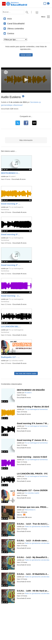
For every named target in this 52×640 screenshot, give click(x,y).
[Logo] (6, 72)
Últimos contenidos (15, 28)
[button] (26, 80)
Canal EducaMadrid (15, 23)
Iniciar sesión (26, 55)
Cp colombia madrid (16, 360)
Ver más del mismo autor (26, 373)
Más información (26, 140)
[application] (26, 80)
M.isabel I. (12, 176)
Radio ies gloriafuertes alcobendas (37, 526)
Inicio (9, 19)
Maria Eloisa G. (30, 510)
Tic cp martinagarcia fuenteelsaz (36, 409)
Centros (10, 33)
